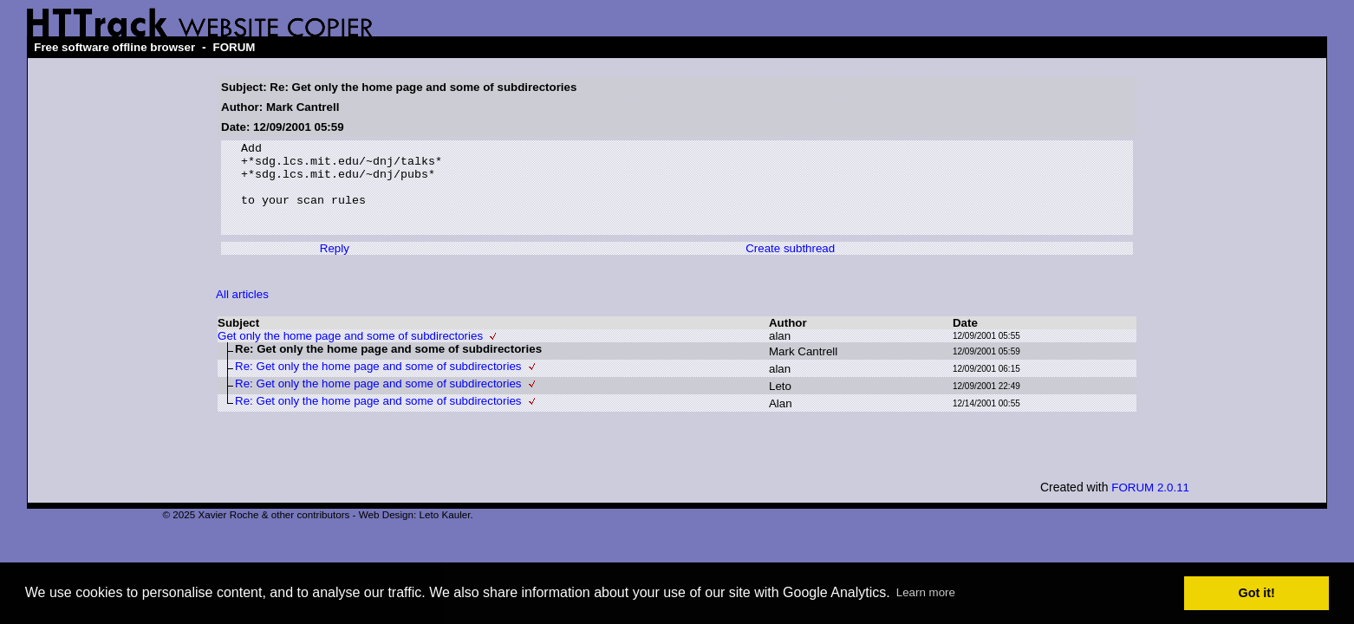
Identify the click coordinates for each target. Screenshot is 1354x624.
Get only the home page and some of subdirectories (350, 354)
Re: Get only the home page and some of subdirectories (378, 384)
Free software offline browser (114, 47)
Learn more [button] (925, 592)
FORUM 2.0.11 (1150, 505)
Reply (334, 266)
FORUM (234, 47)
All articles (242, 312)
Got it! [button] (1257, 593)
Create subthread (790, 266)
